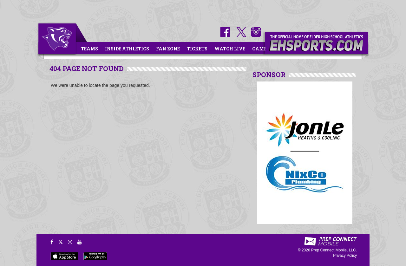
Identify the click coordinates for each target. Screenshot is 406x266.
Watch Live (229, 49)
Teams (89, 49)
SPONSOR (268, 74)
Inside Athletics (127, 49)
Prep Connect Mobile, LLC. (334, 250)
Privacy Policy (345, 255)
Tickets (197, 49)
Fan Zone (168, 49)
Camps (261, 49)
